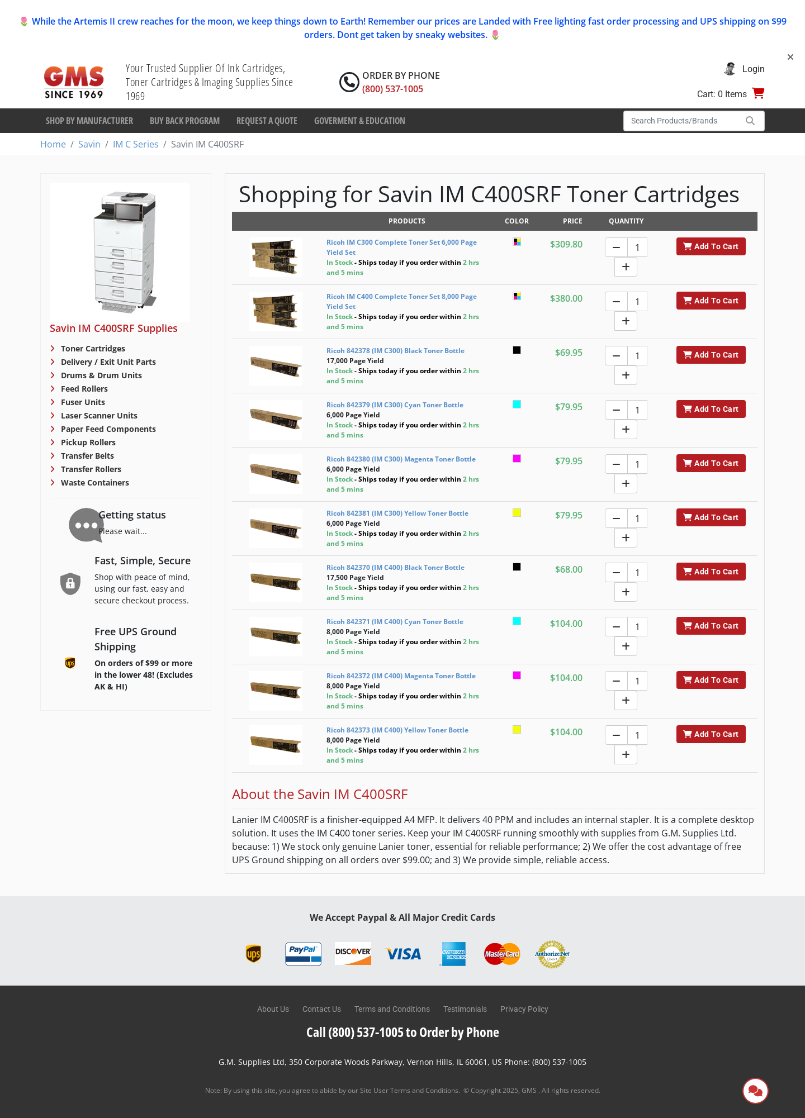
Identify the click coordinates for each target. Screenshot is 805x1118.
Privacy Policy (524, 1009)
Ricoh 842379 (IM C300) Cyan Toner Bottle (394, 405)
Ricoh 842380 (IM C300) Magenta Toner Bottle (401, 459)
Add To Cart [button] (710, 246)
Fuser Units (82, 402)
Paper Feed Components (107, 429)
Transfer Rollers (90, 469)
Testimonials (465, 1009)
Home (53, 144)
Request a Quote (266, 121)
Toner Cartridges (92, 348)
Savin (89, 144)
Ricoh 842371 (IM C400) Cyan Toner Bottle (394, 621)
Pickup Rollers (87, 442)
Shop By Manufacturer (89, 121)
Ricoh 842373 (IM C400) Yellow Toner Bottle (397, 730)
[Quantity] (637, 247)
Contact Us (321, 1009)
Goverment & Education (359, 121)
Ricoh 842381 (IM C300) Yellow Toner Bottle (397, 513)
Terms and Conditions (392, 1009)
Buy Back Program (185, 121)
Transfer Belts (86, 455)
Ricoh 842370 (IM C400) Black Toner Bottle (395, 567)
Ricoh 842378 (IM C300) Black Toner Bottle (395, 350)
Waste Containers (94, 482)
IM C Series (136, 144)
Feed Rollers (83, 388)
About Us (273, 1009)
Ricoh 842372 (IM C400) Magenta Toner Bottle (401, 676)
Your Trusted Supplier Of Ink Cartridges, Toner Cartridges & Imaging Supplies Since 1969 (209, 81)
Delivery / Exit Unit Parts (107, 361)
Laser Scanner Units (98, 415)
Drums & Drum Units (100, 375)
